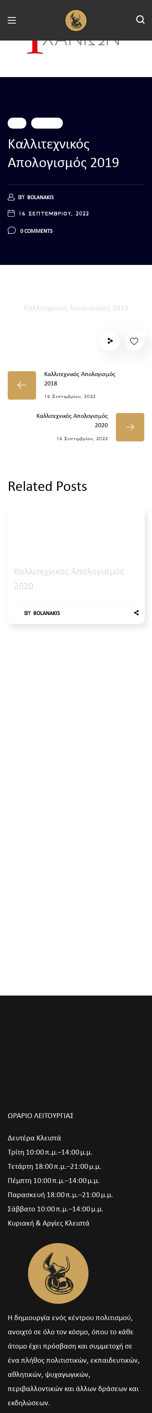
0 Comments (36, 231)
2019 (17, 122)
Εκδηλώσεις (47, 122)
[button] (140, 20)
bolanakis (40, 198)
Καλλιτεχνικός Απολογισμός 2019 (76, 308)
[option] (76, 574)
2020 (23, 534)
